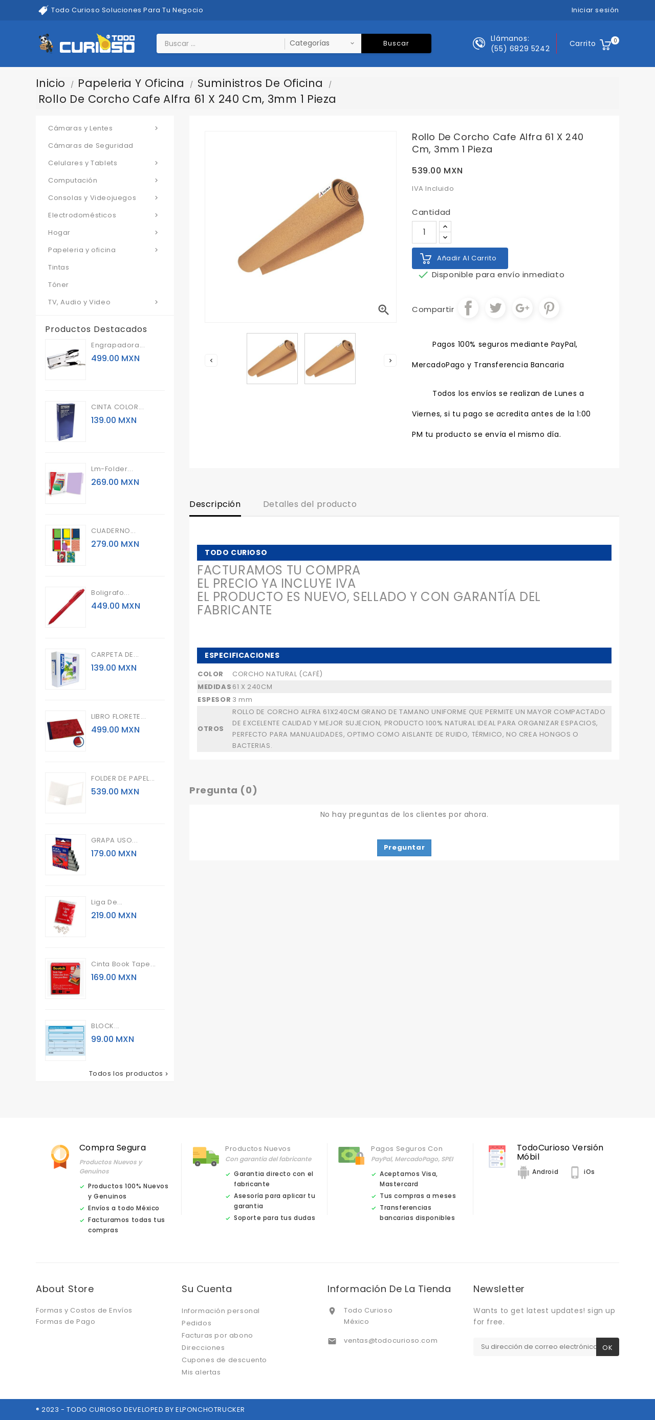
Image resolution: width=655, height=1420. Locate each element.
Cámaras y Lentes (105, 128)
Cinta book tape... (123, 964)
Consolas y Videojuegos (105, 197)
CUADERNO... (113, 531)
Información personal (221, 1311)
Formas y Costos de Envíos (84, 1310)
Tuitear (495, 308)
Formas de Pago (65, 1321)
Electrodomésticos (105, 215)
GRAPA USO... (114, 840)
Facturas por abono (217, 1335)
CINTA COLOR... (117, 407)
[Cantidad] (424, 232)
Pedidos (196, 1323)
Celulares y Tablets (105, 163)
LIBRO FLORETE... (118, 716)
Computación (105, 180)
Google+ (522, 308)
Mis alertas (201, 1372)
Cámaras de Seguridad (91, 145)
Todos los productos (129, 1073)
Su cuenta (207, 1289)
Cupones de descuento (224, 1360)
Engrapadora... (118, 345)
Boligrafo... (110, 592)
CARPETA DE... (115, 654)
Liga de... (107, 902)
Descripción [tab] (215, 504)
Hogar (105, 232)
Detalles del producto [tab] (310, 504)
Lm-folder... (112, 469)
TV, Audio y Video (105, 302)
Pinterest (549, 308)
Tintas (59, 267)
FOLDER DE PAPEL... (123, 778)
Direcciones (203, 1347)
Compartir (468, 308)
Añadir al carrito (466, 258)
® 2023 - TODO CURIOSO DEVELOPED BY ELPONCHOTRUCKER (140, 1409)
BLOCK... (105, 1026)
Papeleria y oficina (105, 250)
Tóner (58, 285)
